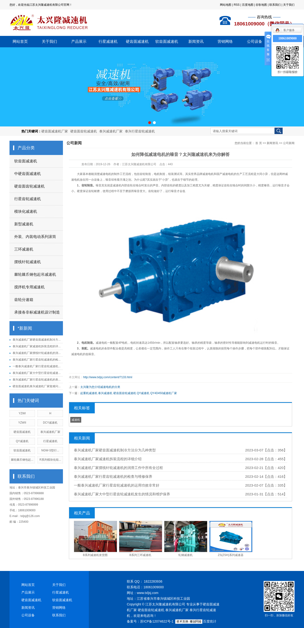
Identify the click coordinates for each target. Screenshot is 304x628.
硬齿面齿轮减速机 (83, 131)
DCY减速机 (50, 422)
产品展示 (78, 41)
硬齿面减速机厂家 (54, 131)
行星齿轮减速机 (27, 199)
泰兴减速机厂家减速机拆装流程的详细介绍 (108, 459)
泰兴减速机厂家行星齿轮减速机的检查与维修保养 (113, 476)
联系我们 (275, 4)
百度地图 (247, 4)
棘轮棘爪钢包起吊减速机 (35, 274)
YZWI (22, 413)
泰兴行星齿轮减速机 (140, 131)
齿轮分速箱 (23, 300)
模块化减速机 (25, 211)
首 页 (258, 143)
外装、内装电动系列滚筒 (35, 237)
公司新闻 (288, 143)
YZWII (22, 422)
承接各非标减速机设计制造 (37, 312)
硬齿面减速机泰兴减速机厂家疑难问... (37, 386)
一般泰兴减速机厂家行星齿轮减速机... (37, 366)
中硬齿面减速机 (27, 174)
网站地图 (225, 4)
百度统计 (209, 621)
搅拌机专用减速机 (29, 287)
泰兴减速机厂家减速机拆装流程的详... (37, 346)
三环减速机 (23, 249)
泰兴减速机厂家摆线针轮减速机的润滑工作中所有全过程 (118, 468)
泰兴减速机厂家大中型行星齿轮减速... (37, 373)
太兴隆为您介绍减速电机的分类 (100, 387)
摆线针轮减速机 (27, 262)
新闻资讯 (196, 41)
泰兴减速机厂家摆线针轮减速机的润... (37, 353)
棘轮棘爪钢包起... (22, 459)
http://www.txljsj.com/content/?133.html (107, 377)
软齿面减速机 (166, 41)
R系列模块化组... (50, 459)
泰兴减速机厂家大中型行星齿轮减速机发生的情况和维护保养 (122, 494)
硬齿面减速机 (137, 41)
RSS (237, 4)
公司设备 (254, 41)
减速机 (75, 419)
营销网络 (225, 41)
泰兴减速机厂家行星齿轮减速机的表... (37, 379)
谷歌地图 (261, 4)
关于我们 (288, 4)
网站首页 (20, 41)
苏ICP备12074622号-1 (156, 621)
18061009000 (287, 38)
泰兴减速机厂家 (111, 131)
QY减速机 (22, 441)
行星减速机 (108, 41)
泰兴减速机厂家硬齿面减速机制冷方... (37, 339)
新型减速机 (23, 224)
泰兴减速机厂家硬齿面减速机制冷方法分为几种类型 (115, 450)
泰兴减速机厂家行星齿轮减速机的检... (37, 359)
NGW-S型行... (50, 450)
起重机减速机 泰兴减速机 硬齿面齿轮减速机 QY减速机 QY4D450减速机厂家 (128, 393)
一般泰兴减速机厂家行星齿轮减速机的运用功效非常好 (116, 485)
